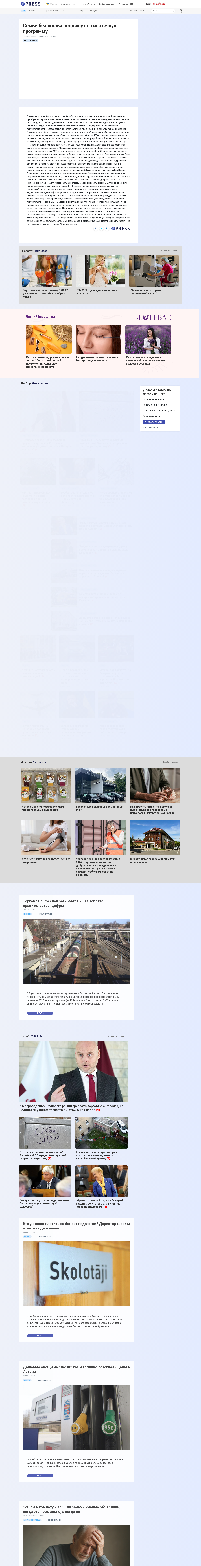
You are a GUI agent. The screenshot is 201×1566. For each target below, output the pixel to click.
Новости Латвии (87, 4)
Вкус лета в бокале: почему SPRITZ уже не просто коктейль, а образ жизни (45, 265)
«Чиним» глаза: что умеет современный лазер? (146, 264)
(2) (108, 813)
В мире (51, 4)
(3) (49, 813)
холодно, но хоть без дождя (160, 357)
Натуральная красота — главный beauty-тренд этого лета (97, 305)
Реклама (142, 11)
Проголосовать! (154, 369)
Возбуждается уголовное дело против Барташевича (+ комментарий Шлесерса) (44, 830)
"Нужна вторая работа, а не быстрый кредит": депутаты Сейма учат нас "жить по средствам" (99, 830)
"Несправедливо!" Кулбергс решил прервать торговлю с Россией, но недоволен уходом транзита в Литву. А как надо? (71, 791)
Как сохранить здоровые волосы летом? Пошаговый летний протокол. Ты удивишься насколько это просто (47, 308)
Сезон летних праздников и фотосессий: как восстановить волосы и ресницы (146, 307)
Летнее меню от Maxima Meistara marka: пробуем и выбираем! (43, 582)
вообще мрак (153, 362)
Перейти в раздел (169, 251)
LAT (23, 11)
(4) (98, 793)
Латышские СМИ (126, 4)
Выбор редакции (107, 4)
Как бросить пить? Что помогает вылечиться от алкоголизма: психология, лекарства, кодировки (152, 583)
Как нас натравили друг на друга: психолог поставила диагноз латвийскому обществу (97, 810)
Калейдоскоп (30, 40)
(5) (105, 833)
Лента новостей (68, 4)
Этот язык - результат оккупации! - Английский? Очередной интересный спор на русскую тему (43, 810)
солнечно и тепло (155, 346)
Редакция (133, 11)
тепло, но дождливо (156, 351)
